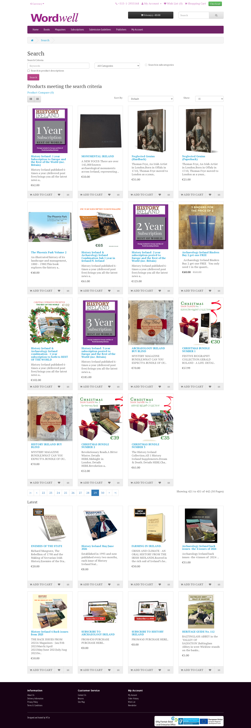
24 (58, 493)
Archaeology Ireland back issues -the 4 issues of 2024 (199, 547)
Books (47, 29)
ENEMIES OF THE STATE (46, 546)
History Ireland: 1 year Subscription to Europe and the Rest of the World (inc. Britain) (48, 161)
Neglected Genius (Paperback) (193, 158)
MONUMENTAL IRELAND (97, 156)
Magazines (60, 29)
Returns (81, 698)
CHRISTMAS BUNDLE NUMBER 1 (196, 349)
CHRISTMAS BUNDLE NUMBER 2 (95, 446)
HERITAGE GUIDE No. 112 (198, 631)
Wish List (131, 702)
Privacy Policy (32, 702)
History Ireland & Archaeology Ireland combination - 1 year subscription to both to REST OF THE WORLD (49, 353)
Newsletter (132, 705)
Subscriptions (77, 29)
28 (87, 493)
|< (31, 493)
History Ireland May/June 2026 (97, 547)
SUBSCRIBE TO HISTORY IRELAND (148, 633)
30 (102, 493)
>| (115, 493)
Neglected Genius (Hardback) (143, 158)
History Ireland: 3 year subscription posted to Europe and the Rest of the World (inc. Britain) (98, 352)
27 (80, 493)
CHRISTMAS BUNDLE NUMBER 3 (145, 446)
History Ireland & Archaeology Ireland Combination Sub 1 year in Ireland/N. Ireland (98, 257)
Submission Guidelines (100, 29)
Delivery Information (35, 698)
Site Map (81, 702)
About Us (30, 695)
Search (45, 40)
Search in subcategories (159, 64)
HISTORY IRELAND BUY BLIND (46, 446)
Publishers (121, 29)
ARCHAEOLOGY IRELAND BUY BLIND (148, 349)
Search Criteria (35, 60)
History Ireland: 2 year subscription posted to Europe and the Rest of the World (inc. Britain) (149, 257)
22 (43, 493)
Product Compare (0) (40, 92)
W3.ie (48, 717)
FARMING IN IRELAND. (146, 546)
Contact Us (82, 695)
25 (65, 493)
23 (50, 493)
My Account (137, 29)
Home (36, 29)
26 (73, 493)
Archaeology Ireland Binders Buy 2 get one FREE (200, 254)
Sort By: (118, 97)
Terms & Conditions (34, 705)
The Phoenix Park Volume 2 (48, 252)
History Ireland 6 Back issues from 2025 (49, 633)
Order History (133, 698)
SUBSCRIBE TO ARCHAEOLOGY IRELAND (98, 633)
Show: (187, 97)
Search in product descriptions (45, 70)
